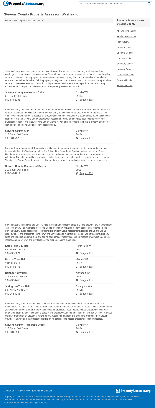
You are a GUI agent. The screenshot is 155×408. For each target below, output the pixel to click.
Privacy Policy (23, 390)
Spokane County (125, 53)
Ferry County (123, 42)
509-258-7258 (12, 293)
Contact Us (9, 390)
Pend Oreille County (126, 36)
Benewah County (125, 85)
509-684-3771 (12, 266)
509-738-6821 (12, 253)
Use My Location (126, 31)
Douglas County (124, 80)
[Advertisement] (59, 47)
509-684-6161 (12, 99)
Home (8, 20)
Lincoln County (124, 58)
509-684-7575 (12, 138)
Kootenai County (125, 69)
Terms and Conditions (42, 390)
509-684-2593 (12, 332)
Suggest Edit (84, 99)
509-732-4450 (12, 280)
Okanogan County (125, 74)
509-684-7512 (12, 173)
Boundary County (125, 63)
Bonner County (124, 47)
